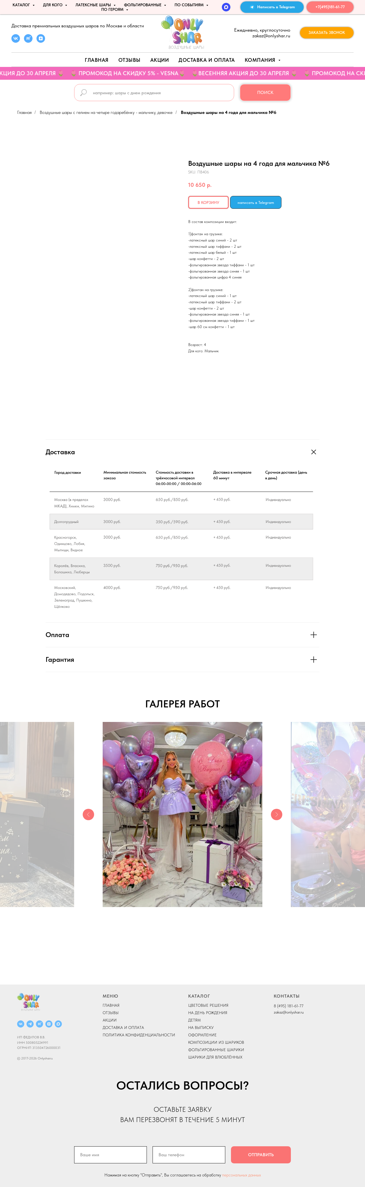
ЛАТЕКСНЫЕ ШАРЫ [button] (94, 5)
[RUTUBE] (39, 1024)
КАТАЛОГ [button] (22, 5)
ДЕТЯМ (194, 1020)
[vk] (15, 41)
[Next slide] (276, 814)
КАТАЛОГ (199, 996)
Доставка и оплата (207, 60)
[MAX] (226, 7)
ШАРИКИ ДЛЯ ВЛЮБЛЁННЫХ (215, 1057)
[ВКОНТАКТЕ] (20, 1024)
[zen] (40, 41)
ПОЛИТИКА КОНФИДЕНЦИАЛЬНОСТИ (139, 1035)
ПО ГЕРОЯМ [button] (113, 9)
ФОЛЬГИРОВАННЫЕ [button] (143, 5)
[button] (327, 32)
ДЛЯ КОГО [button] (53, 5)
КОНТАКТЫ (287, 996)
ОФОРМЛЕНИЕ (202, 1035)
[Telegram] (30, 1024)
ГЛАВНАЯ (111, 1005)
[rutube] (28, 41)
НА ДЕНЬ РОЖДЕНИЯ (207, 1012)
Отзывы (129, 60)
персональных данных (241, 1175)
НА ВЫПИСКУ (201, 1027)
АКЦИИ (159, 60)
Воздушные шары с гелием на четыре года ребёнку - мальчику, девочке (106, 112)
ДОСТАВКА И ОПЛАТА (123, 1027)
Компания (261, 60)
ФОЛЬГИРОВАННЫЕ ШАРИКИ (216, 1049)
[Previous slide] (88, 814)
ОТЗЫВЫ (111, 1012)
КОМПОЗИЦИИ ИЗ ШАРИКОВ (216, 1042)
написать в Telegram (256, 202)
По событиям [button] (190, 5)
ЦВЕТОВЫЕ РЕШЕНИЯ (208, 1005)
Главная (97, 60)
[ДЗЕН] (48, 1024)
